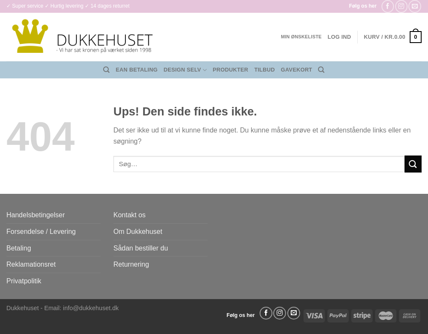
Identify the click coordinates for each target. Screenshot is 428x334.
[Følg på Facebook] (388, 6)
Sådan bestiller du (140, 248)
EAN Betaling (137, 69)
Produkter (230, 69)
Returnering (131, 264)
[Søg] (106, 70)
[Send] (413, 163)
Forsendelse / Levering (41, 231)
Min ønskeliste (301, 36)
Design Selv (185, 70)
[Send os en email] (414, 6)
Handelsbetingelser (35, 215)
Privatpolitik (23, 281)
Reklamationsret (31, 264)
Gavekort (296, 69)
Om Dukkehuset (137, 231)
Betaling (18, 248)
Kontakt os (129, 215)
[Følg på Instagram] (401, 6)
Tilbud (264, 69)
